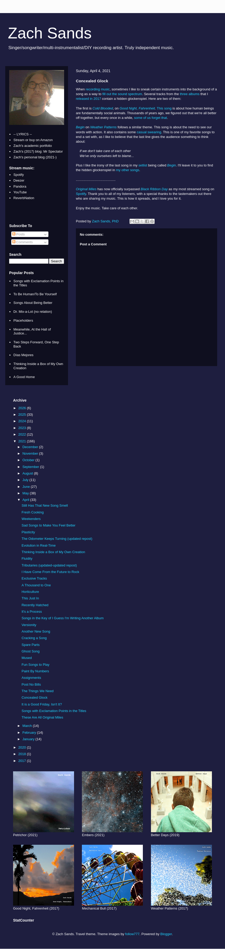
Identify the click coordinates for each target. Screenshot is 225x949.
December (30, 447)
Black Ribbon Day (154, 189)
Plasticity (28, 532)
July (26, 480)
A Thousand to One (36, 585)
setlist (142, 165)
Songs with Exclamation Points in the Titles (53, 711)
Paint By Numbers (35, 671)
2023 (22, 428)
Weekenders (31, 519)
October (29, 460)
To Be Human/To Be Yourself (35, 294)
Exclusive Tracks (34, 578)
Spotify (81, 194)
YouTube (20, 192)
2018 (22, 754)
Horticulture (30, 592)
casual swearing (149, 132)
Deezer (18, 180)
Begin (80, 127)
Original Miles (86, 189)
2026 (22, 408)
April (26, 500)
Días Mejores (23, 355)
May (26, 493)
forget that (159, 118)
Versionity (28, 625)
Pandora (19, 186)
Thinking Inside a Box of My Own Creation (53, 552)
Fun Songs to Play (35, 665)
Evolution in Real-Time (38, 545)
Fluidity (26, 558)
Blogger (166, 934)
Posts (18, 234)
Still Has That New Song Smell (44, 505)
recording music (98, 89)
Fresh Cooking (32, 512)
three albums (189, 94)
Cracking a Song (34, 638)
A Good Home (24, 377)
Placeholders (23, 320)
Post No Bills (31, 684)
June (26, 487)
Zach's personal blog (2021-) (35, 157)
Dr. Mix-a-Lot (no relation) (32, 312)
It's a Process (31, 612)
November (30, 453)
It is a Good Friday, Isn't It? (41, 704)
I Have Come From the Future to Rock (50, 572)
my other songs (127, 170)
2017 (22, 761)
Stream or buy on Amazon (33, 140)
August (28, 473)
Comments (22, 242)
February (29, 732)
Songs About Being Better (32, 303)
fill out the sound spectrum (122, 94)
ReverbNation (23, 198)
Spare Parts (30, 645)
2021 (22, 441)
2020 (22, 747)
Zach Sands (50, 33)
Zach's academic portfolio (32, 146)
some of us (142, 118)
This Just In (30, 598)
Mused (26, 658)
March (27, 726)
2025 (22, 414)
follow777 (132, 934)
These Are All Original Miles (42, 717)
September (31, 467)
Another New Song (35, 631)
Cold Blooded (103, 108)
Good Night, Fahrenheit (137, 108)
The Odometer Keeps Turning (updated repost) (56, 539)
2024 (22, 421)
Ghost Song (30, 651)
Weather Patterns (103, 127)
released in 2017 (88, 99)
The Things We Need (37, 691)
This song (164, 108)
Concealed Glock (34, 697)
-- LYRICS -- (22, 134)
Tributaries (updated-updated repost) (49, 565)
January (29, 739)
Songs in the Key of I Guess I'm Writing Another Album (62, 618)
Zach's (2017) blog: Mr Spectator (38, 151)
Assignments (31, 678)
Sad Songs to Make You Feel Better (48, 525)
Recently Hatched (34, 605)
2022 (22, 434)
